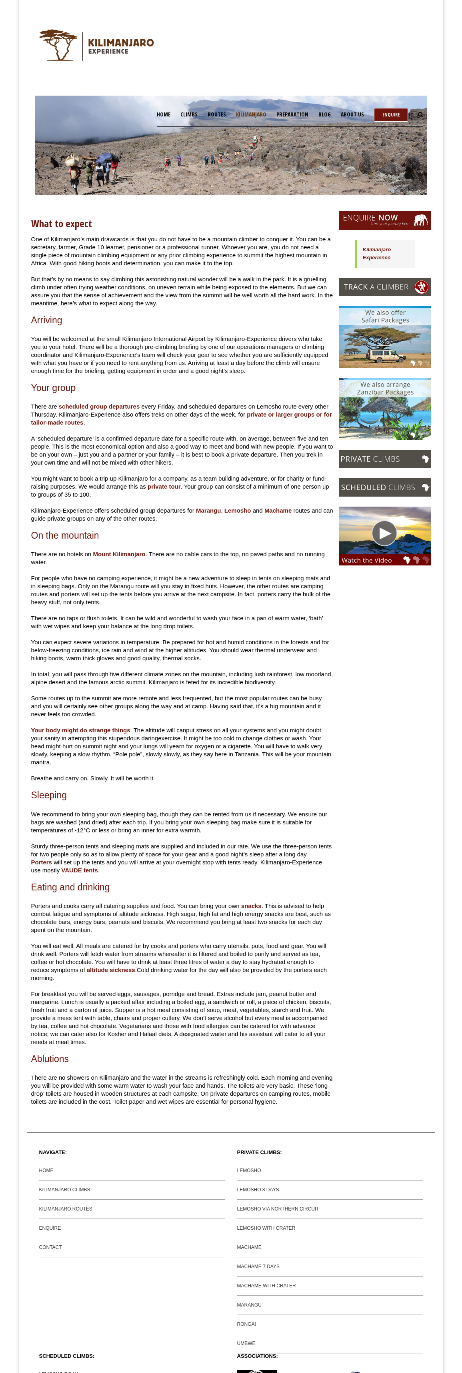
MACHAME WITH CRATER (266, 1286)
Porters (41, 862)
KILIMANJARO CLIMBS (64, 1190)
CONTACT (50, 1247)
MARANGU (249, 1305)
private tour (164, 486)
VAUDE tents (79, 870)
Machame (278, 510)
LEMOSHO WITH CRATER (266, 1228)
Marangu (208, 510)
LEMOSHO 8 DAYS (258, 1190)
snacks (251, 905)
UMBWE (246, 1343)
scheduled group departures (99, 406)
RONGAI (246, 1324)
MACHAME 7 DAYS (258, 1266)
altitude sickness (111, 969)
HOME (46, 1170)
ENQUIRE (50, 1228)
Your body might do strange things (80, 730)
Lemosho (237, 510)
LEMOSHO (249, 1170)
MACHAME (249, 1247)
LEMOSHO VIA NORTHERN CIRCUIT (278, 1209)
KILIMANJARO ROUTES (65, 1209)
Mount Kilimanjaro (119, 554)
